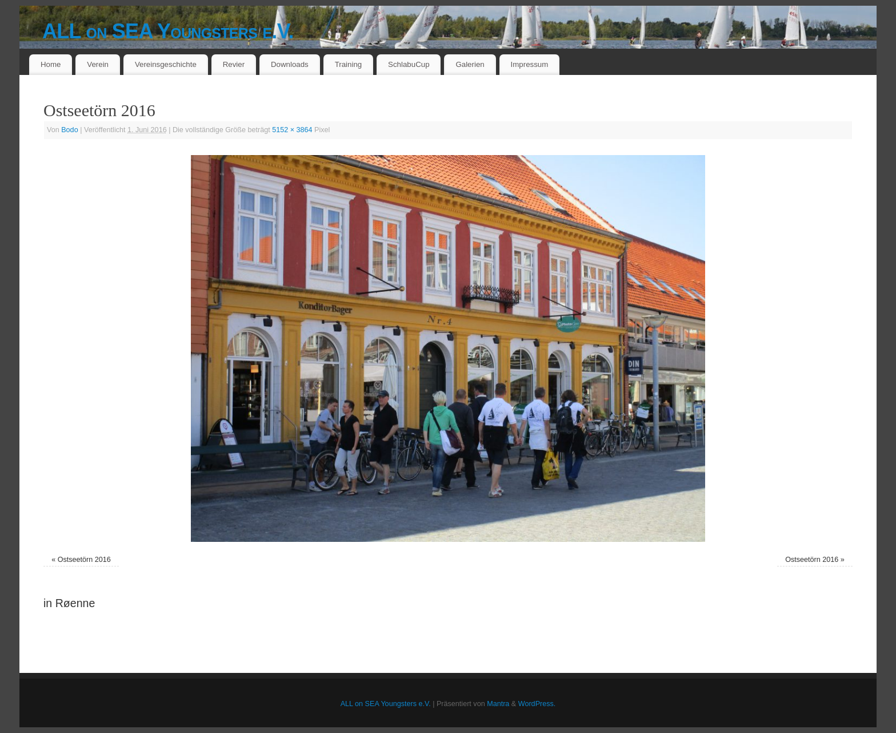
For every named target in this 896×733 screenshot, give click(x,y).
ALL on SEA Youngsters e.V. (168, 31)
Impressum (530, 64)
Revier (234, 64)
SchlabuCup (408, 64)
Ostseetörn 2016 (84, 560)
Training (348, 64)
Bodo (69, 130)
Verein (98, 64)
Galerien (469, 64)
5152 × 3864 (292, 130)
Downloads (290, 64)
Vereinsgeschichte (166, 64)
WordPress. (537, 704)
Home (51, 64)
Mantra (498, 704)
